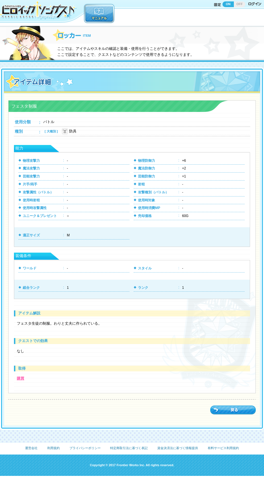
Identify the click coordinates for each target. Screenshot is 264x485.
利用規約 (53, 448)
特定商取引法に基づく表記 (129, 448)
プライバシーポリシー (85, 448)
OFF (239, 4)
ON (228, 4)
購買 (20, 378)
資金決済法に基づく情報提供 (177, 448)
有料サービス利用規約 (223, 448)
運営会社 (31, 448)
